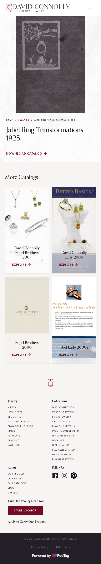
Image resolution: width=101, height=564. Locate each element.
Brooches (14, 416)
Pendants (14, 435)
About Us (23, 120)
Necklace (58, 440)
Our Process (16, 473)
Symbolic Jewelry (63, 412)
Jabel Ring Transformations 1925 (54, 120)
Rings (11, 431)
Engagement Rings (20, 426)
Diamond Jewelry (63, 426)
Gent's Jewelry (62, 421)
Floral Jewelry (62, 454)
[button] (90, 8)
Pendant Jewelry (63, 435)
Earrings (14, 445)
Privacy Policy (39, 547)
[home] (37, 8)
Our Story (14, 478)
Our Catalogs (17, 483)
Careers (13, 492)
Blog (11, 488)
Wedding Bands (18, 421)
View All (13, 407)
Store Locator (25, 510)
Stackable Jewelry (64, 449)
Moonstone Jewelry (65, 431)
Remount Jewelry (63, 459)
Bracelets (14, 440)
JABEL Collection (63, 407)
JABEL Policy (62, 547)
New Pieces (15, 412)
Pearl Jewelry (61, 445)
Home (9, 120)
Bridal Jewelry (61, 416)
